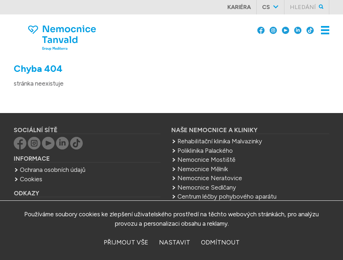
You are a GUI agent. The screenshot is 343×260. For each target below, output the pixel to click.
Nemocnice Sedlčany (206, 175)
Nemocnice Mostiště (206, 147)
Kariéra (239, 7)
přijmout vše (126, 242)
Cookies (31, 166)
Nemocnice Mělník (202, 156)
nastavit (174, 242)
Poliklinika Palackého (205, 138)
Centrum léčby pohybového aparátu (226, 184)
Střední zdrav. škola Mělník (213, 193)
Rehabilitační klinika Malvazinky (219, 129)
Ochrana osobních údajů (52, 157)
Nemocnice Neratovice (209, 165)
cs (266, 7)
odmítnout (220, 242)
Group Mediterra (43, 192)
